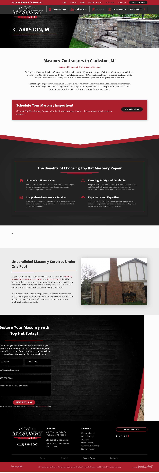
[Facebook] (128, 437)
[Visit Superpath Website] (16, 468)
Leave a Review (131, 430)
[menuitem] (64, 3)
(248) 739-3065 (138, 3)
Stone (71, 69)
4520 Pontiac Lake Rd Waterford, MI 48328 (56, 435)
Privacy (118, 468)
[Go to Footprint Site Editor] (142, 468)
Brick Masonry (85, 69)
